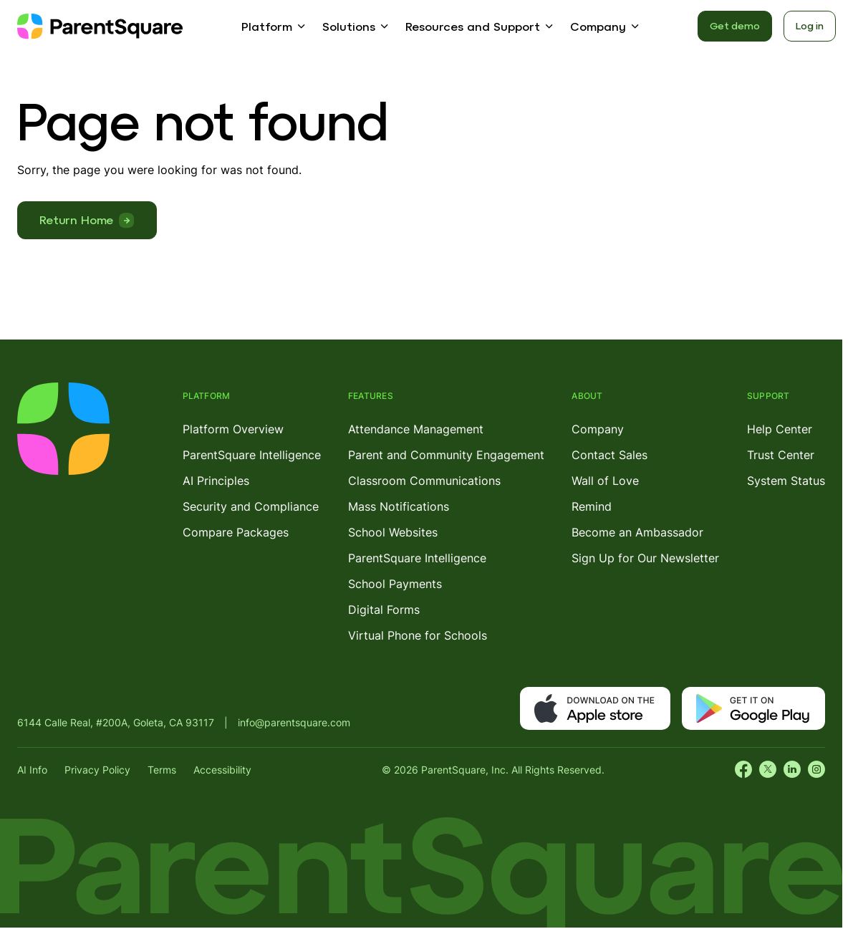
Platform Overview (233, 429)
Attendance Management (415, 429)
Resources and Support (472, 26)
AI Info (32, 769)
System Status (786, 480)
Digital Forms (384, 609)
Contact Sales (609, 455)
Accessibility (222, 769)
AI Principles (216, 480)
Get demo (735, 26)
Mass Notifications (398, 506)
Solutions (348, 26)
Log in (810, 26)
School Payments (395, 584)
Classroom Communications (424, 480)
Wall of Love (605, 480)
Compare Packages (236, 532)
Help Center (779, 429)
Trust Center (780, 455)
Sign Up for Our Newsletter (645, 558)
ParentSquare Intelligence (252, 455)
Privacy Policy (97, 769)
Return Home (76, 219)
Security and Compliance (251, 506)
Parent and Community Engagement (446, 455)
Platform (266, 26)
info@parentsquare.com (294, 722)
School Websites (393, 532)
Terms (162, 769)
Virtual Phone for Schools (417, 635)
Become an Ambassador (637, 532)
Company (598, 26)
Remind (592, 506)
